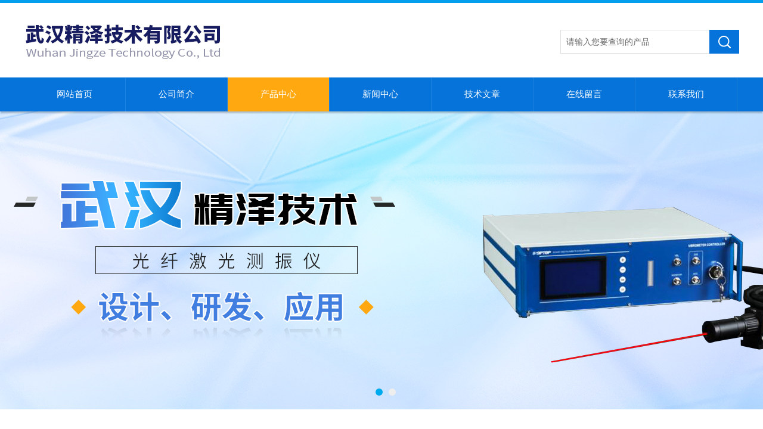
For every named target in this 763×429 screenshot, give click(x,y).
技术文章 (482, 94)
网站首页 (74, 94)
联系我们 (686, 94)
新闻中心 (380, 94)
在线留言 (584, 94)
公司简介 (176, 94)
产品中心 (278, 94)
